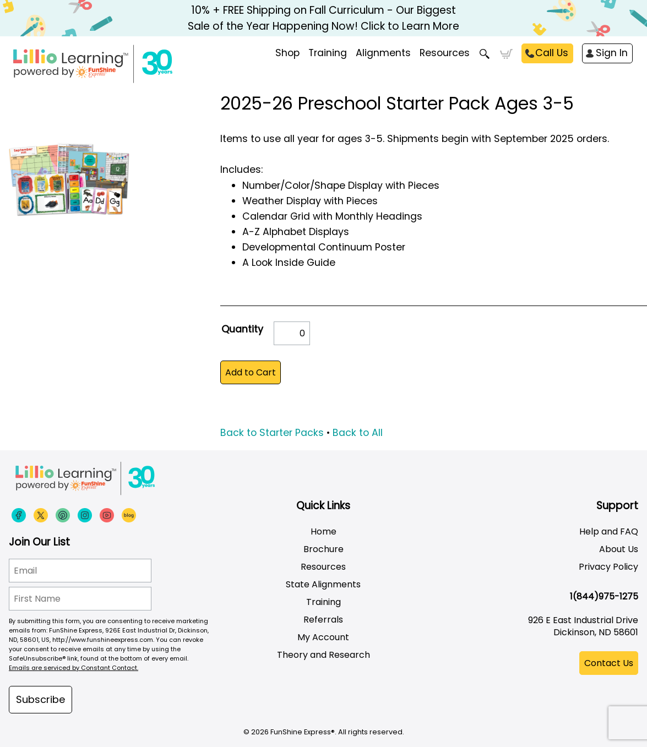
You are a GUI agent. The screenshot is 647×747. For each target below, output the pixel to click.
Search (485, 54)
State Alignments (323, 584)
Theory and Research (323, 654)
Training (323, 602)
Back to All (358, 432)
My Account (323, 637)
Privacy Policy (608, 566)
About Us (618, 549)
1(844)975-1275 (604, 596)
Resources (445, 52)
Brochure (323, 549)
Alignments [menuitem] (383, 52)
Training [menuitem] (327, 52)
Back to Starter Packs (272, 432)
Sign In (612, 52)
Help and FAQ (608, 531)
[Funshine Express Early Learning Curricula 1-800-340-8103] (116, 63)
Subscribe (40, 699)
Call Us (551, 52)
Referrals (323, 619)
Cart (506, 54)
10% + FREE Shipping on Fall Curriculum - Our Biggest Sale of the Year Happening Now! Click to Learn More (323, 18)
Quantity (242, 329)
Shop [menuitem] (287, 52)
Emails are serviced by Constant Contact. (73, 667)
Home (323, 531)
